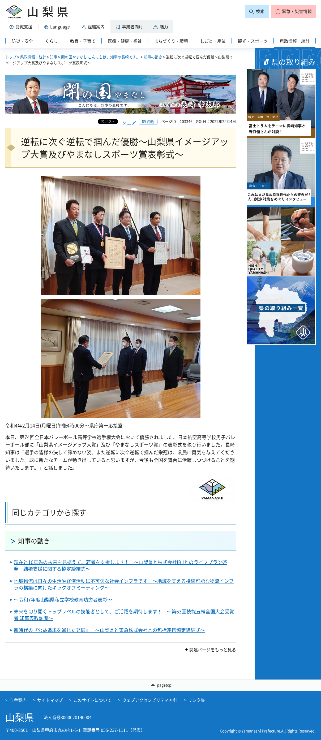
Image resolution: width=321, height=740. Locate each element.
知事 (53, 56)
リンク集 (196, 700)
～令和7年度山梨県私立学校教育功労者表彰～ (63, 599)
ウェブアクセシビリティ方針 (149, 700)
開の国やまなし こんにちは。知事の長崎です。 (100, 56)
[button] (293, 11)
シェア (129, 122)
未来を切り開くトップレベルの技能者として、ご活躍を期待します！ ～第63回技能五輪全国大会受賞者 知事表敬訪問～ (124, 615)
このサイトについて (92, 700)
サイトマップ (50, 700)
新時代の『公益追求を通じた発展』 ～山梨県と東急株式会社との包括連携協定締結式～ (109, 630)
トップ (10, 56)
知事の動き (153, 56)
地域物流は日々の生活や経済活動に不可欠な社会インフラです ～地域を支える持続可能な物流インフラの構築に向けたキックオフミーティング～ (124, 584)
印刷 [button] (151, 121)
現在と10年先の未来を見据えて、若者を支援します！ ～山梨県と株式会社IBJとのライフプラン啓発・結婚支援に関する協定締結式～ (120, 565)
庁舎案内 (18, 700)
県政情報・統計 (33, 56)
